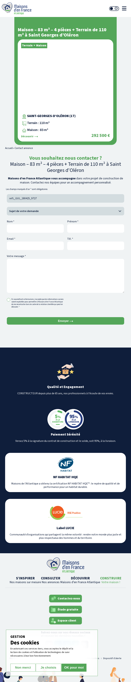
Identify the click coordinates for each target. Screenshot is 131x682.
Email (11, 239)
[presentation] (93, 304)
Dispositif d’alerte (112, 658)
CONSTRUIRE (110, 580)
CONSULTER (50, 580)
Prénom (72, 221)
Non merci (22, 667)
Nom (10, 221)
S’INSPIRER (25, 580)
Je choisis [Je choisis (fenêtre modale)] (48, 667)
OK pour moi (74, 667)
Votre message (16, 256)
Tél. (70, 239)
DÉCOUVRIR (80, 580)
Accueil (9, 148)
